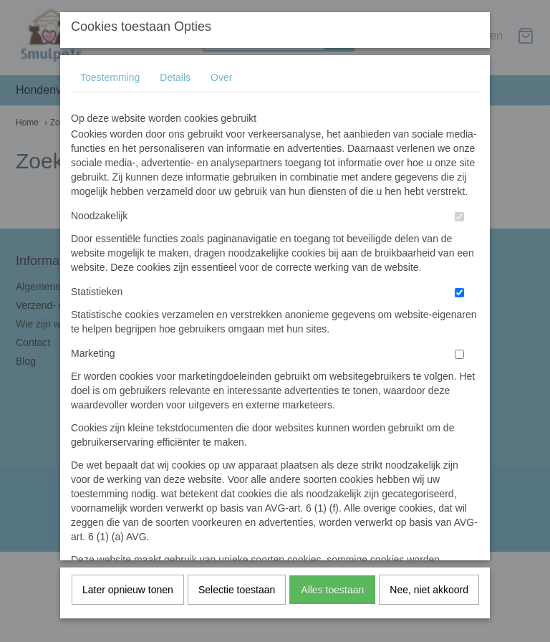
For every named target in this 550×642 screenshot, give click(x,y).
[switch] (459, 220)
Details (175, 81)
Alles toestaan (332, 593)
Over (221, 81)
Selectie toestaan (236, 593)
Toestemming (110, 81)
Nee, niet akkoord (429, 593)
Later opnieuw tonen (127, 593)
